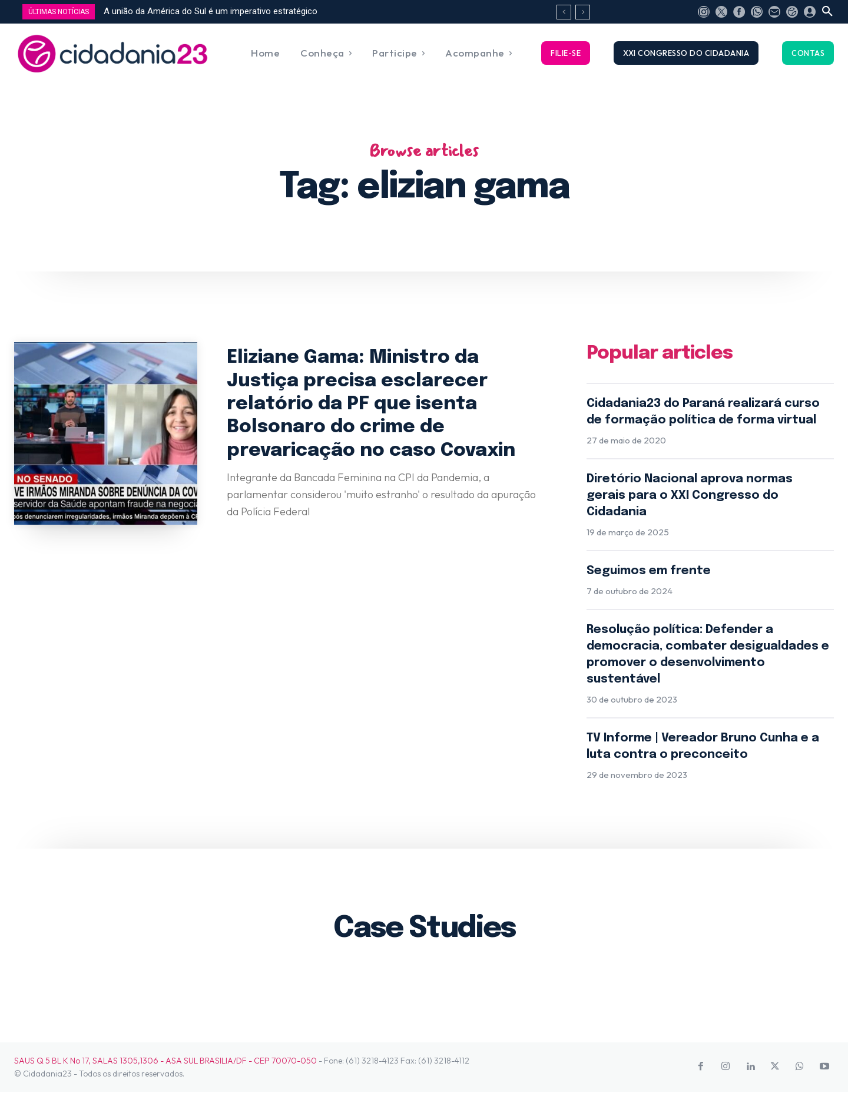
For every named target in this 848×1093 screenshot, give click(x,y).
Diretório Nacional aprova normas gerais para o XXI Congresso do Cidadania (690, 496)
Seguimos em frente (649, 571)
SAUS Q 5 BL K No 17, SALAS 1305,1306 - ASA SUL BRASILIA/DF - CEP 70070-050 (165, 1061)
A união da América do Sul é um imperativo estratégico (210, 11)
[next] (582, 12)
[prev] (563, 12)
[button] (827, 12)
